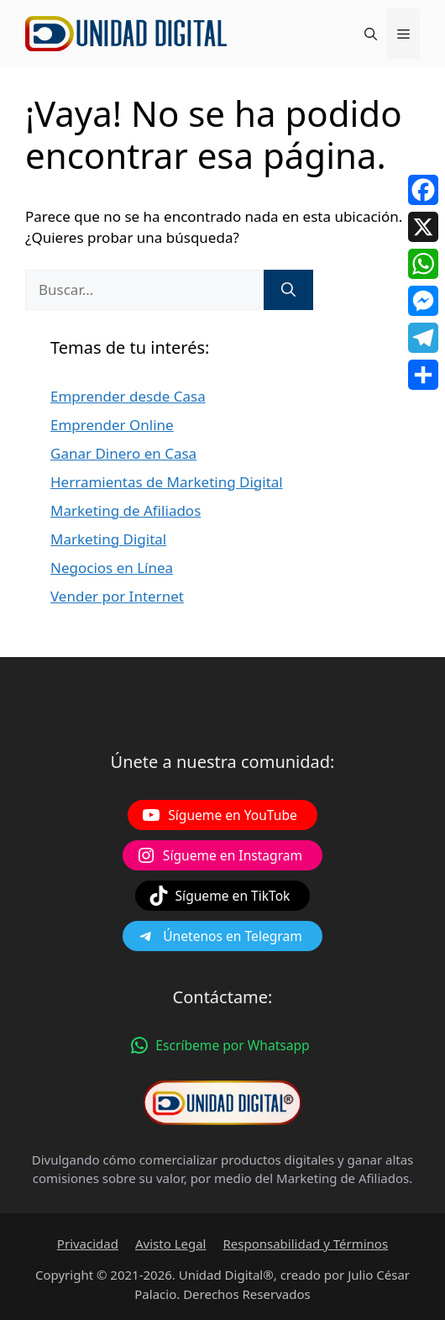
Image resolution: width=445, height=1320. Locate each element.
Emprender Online (112, 424)
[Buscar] (288, 290)
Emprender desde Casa (128, 396)
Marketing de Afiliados (125, 510)
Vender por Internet (117, 596)
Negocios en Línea (111, 567)
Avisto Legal (170, 1243)
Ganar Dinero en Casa (123, 453)
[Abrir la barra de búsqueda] (370, 33)
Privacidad (87, 1243)
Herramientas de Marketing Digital (166, 482)
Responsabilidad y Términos (305, 1243)
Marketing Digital (108, 539)
